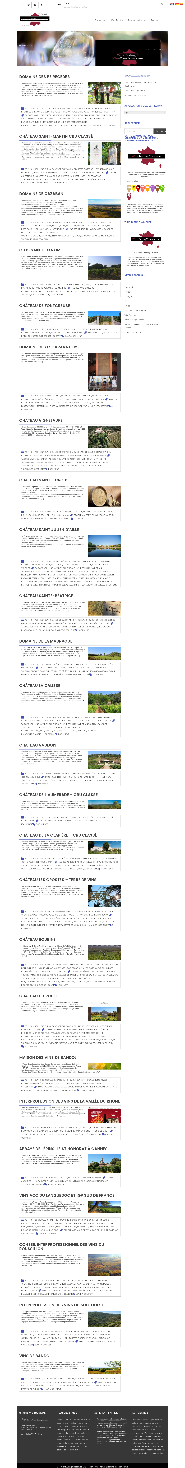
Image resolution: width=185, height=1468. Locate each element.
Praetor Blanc (36, 578)
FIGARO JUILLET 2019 (67, 727)
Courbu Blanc (82, 1331)
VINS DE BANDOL (35, 1353)
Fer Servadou (47, 1220)
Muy (60, 1036)
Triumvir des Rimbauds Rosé (51, 581)
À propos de (106, 15)
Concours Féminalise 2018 (53, 668)
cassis (106, 329)
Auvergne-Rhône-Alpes (46, 1124)
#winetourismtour (43, 112)
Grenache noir (95, 1220)
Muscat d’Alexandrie (62, 1291)
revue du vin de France (92, 403)
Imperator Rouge (84, 575)
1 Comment (53, 466)
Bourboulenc (49, 1077)
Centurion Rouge (70, 571)
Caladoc (56, 326)
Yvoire (92, 1040)
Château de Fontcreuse (44, 302)
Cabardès (57, 219)
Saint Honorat (84, 1178)
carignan (79, 105)
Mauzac (60, 1223)
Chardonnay (78, 617)
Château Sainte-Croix (43, 477)
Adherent (39, 105)
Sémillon (45, 512)
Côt (72, 1331)
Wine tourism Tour (92, 122)
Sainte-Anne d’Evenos (89, 1382)
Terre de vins (71, 922)
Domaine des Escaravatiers (49, 344)
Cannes (41, 1178)
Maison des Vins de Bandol (63, 1087)
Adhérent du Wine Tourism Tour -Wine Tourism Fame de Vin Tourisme (63, 623)
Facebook (128, 279)
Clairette (98, 105)
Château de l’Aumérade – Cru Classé (58, 791)
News (57, 108)
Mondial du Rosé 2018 (55, 671)
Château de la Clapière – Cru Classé (58, 832)
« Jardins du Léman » (106, 1040)
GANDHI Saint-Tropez (68, 1033)
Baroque (59, 1328)
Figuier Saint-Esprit (40, 1033)
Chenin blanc (102, 1217)
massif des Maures (53, 403)
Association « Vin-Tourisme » (87, 115)
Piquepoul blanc (94, 1223)
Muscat (81, 1223)
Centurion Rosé (53, 571)
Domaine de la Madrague (45, 638)
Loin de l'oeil (35, 1335)
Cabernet (56, 508)
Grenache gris (80, 1220)
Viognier (25, 565)
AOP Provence (63, 515)
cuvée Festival (83, 399)
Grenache (37, 108)
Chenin (106, 1328)
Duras (94, 1331)
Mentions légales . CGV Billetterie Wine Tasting (144, 316)
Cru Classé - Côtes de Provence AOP (48, 865)
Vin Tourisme (54, 627)
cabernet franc (70, 219)
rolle (93, 108)
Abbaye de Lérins (29, 1178)
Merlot (55, 222)
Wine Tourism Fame (73, 122)
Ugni (93, 911)
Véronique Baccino (53, 122)
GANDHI (54, 1033)
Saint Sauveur (37, 1181)
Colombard (27, 1331)
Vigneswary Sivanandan (87, 1036)
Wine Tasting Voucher (134, 311)
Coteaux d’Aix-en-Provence (88, 459)
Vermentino (33, 179)
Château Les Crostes (53, 918)
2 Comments (42, 821)
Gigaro (96, 668)
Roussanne (40, 226)
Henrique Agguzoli (88, 1033)
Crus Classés (62, 975)
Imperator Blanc (50, 575)
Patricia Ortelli (35, 731)
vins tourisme (43, 1040)
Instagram (128, 288)
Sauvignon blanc (73, 1284)
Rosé (99, 108)
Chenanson (27, 1281)
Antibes (57, 1026)
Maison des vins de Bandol (48, 1054)
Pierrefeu (34, 122)
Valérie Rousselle (38, 627)
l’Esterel (40, 403)
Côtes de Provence (93, 166)
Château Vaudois (38, 742)
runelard (25, 1338)
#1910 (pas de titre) (133, 321)
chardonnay (85, 972)
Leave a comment (73, 333)
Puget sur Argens (72, 403)
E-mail (127, 293)
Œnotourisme (109, 122)
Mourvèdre (48, 108)
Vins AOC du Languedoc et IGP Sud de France (66, 1192)
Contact (160, 15)
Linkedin (128, 298)
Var (41, 122)
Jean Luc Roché (81, 288)
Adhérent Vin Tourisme (42, 568)
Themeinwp (123, 1464)
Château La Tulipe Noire (135, 88)
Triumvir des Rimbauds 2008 (87, 578)
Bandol (38, 1375)
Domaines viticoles (142, 15)
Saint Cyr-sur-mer (69, 1382)
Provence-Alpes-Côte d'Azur (75, 108)
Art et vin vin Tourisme (42, 459)
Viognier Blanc (94, 581)
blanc (48, 105)
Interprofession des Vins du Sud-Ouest (61, 1302)
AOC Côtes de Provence (47, 972)
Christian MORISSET (85, 1030)
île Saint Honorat (54, 1178)
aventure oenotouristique (43, 119)
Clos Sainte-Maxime (41, 247)
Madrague (38, 671)
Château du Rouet (67, 1030)
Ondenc (93, 1335)
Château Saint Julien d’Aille (49, 526)
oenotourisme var (89, 462)
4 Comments (107, 865)
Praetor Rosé (50, 578)
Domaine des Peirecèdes (44, 73)
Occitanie (71, 222)
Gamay (24, 1335)
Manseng (69, 1338)
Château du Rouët (38, 993)
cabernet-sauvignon (62, 105)
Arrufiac (49, 1328)
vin (59, 333)
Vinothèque (81, 581)
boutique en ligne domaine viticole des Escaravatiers (48, 399)
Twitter (127, 284)
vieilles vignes (94, 1174)
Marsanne (46, 222)
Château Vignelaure (64, 459)
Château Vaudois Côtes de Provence (49, 777)
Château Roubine (37, 936)
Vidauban (70, 581)
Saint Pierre (97, 1178)
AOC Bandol (52, 1083)
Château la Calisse (39, 682)
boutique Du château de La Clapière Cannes (64, 862)
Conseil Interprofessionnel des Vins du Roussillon (61, 1243)
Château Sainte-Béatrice (46, 592)
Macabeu (31, 1223)
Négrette (72, 1335)
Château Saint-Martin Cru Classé (56, 133)
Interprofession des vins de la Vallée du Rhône (69, 1098)
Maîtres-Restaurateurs (46, 1036)
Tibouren (100, 169)
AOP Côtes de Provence (61, 115)
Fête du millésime (41, 1087)
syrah (113, 108)
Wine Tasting (122, 15)
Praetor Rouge (65, 578)
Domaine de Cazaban (41, 190)
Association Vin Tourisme (135, 302)
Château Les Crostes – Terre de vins (58, 876)
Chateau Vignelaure (41, 417)
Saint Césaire (69, 1178)
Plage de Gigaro (74, 671)
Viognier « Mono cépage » (90, 396)
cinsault (88, 105)
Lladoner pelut (74, 1281)
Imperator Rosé (67, 575)
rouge (106, 108)
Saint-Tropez (68, 1036)
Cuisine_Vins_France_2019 (44, 727)
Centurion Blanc (36, 571)
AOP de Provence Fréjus (73, 1026)
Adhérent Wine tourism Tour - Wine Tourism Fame (78, 568)
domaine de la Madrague (79, 668)
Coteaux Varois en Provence (98, 714)
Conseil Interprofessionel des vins (51, 1331)
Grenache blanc (40, 717)
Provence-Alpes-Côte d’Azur (67, 176)
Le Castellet (54, 1382)
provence (41, 333)
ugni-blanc (77, 329)
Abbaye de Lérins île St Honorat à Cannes (63, 1145)
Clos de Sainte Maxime (51, 288)
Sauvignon (76, 561)
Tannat (59, 1338)
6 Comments (31, 1043)
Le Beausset (42, 1382)
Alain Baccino (41, 115)
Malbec (41, 1223)
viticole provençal (60, 1040)
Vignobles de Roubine (43, 982)
